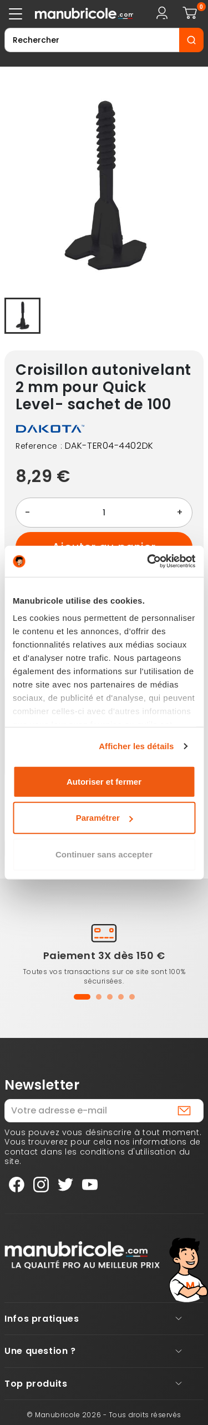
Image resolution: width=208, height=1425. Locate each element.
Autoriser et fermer (104, 781)
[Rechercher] (92, 40)
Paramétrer (104, 817)
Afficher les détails (136, 746)
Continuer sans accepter (104, 854)
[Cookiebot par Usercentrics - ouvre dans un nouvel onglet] (148, 561)
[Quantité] (104, 512)
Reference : (39, 446)
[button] (82, 997)
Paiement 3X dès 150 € (104, 955)
